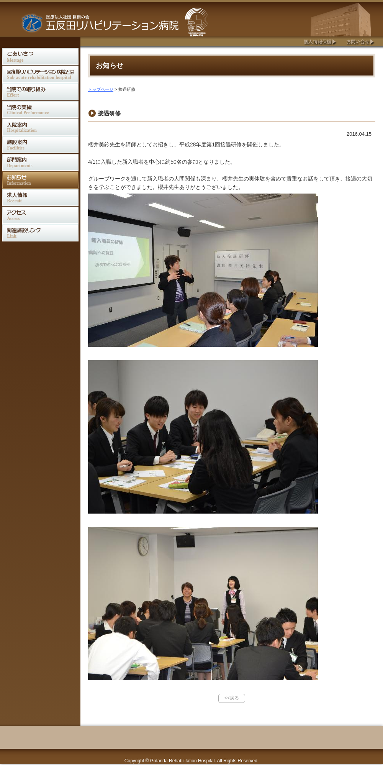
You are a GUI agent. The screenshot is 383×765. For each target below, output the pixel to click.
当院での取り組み (40, 91)
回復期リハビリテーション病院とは (40, 74)
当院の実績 (40, 109)
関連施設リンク (40, 232)
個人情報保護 (319, 41)
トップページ (100, 89)
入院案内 (40, 127)
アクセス (40, 215)
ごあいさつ (40, 56)
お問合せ (360, 41)
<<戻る (231, 698)
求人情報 (40, 197)
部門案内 (40, 162)
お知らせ (40, 180)
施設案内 (40, 144)
